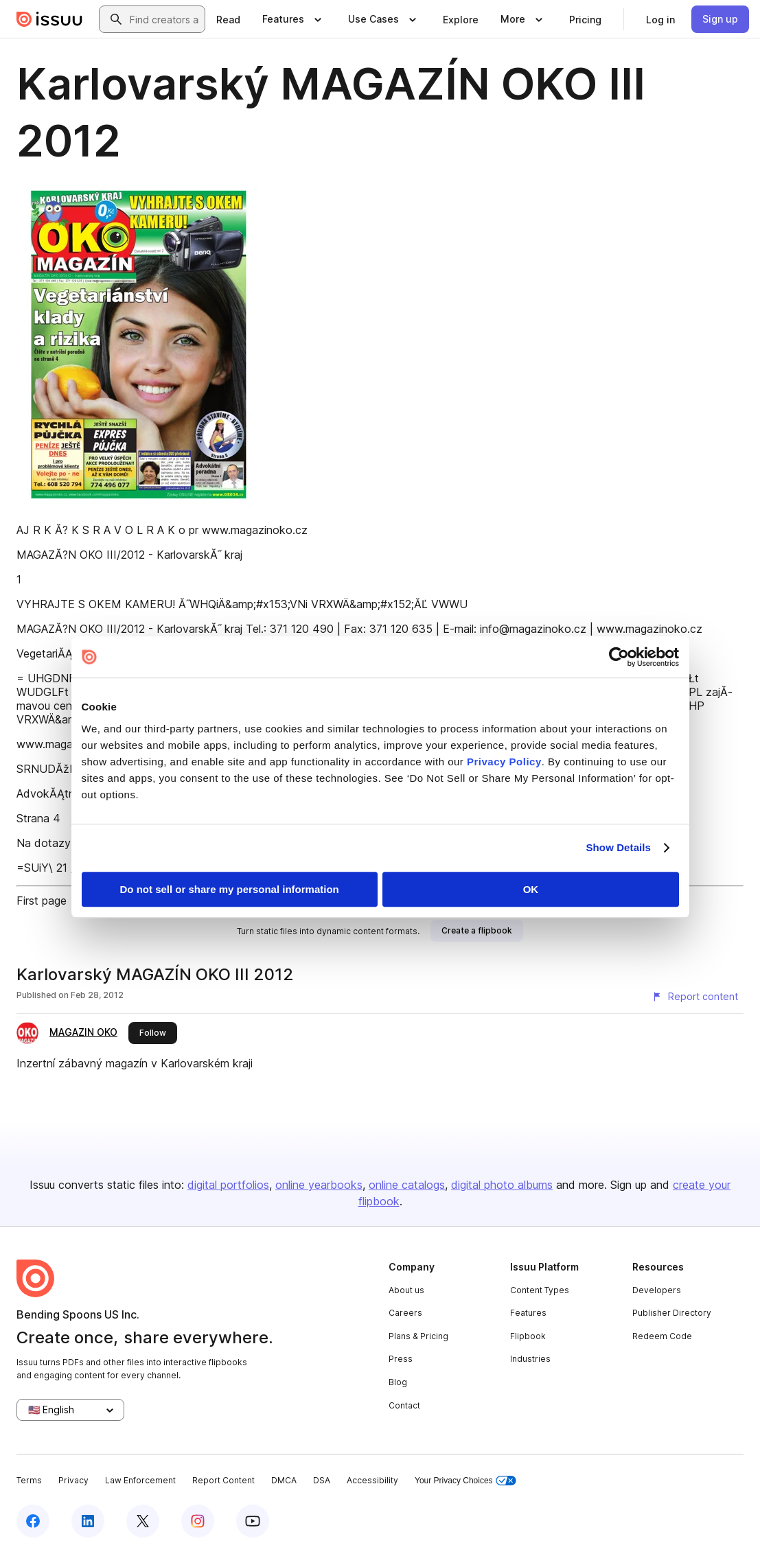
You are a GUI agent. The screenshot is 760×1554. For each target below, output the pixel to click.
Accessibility (372, 1480)
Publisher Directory (671, 1313)
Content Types (539, 1290)
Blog (398, 1382)
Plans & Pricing (418, 1336)
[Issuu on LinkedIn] (87, 1521)
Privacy (73, 1480)
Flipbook (528, 1336)
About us (406, 1290)
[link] (228, 19)
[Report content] (695, 996)
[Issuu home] (49, 19)
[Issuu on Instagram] (197, 1521)
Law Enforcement (140, 1480)
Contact (404, 1405)
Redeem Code (662, 1336)
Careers (405, 1313)
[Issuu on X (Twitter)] (142, 1521)
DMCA (284, 1480)
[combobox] (164, 19)
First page (41, 900)
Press (401, 1359)
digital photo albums (502, 1185)
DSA (321, 1480)
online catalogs (407, 1185)
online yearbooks (318, 1185)
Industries (530, 1359)
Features (528, 1313)
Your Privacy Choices (465, 1481)
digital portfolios (228, 1185)
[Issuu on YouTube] (252, 1521)
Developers (656, 1290)
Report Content (223, 1480)
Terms (29, 1480)
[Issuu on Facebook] (32, 1521)
